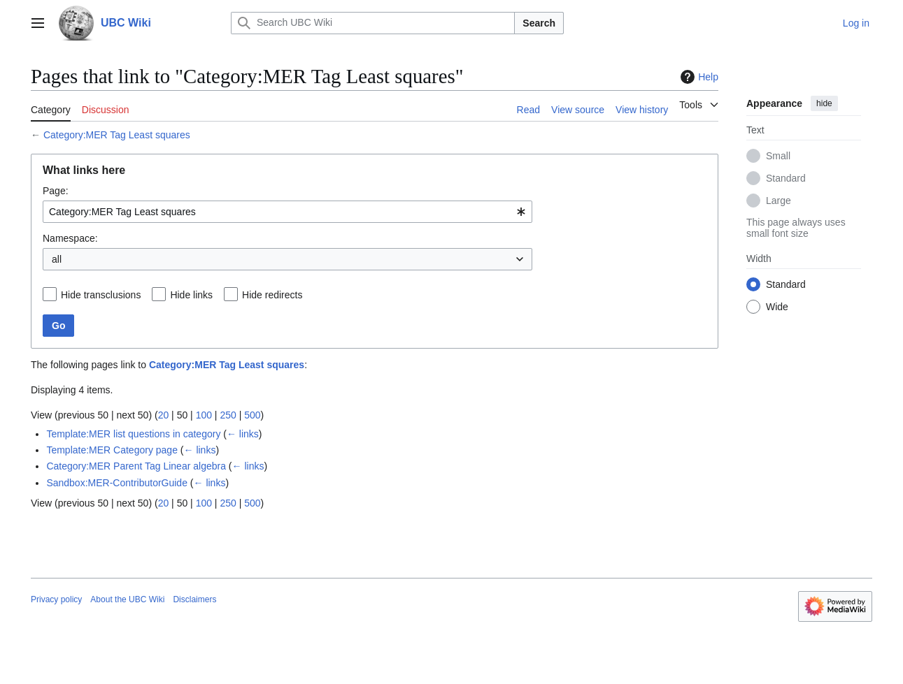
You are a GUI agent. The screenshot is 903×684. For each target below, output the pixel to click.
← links (243, 433)
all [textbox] (57, 259)
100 (204, 415)
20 (163, 415)
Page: (56, 190)
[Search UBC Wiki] (373, 23)
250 (228, 415)
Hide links (191, 294)
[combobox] (287, 212)
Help (697, 77)
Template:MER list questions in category (133, 433)
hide (824, 103)
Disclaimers (194, 599)
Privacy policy (56, 599)
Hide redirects (272, 294)
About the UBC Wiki (127, 599)
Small (778, 155)
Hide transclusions (101, 294)
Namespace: (70, 238)
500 (252, 415)
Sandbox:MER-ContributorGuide (116, 482)
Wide (777, 306)
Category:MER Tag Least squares (116, 134)
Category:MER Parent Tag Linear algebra (136, 466)
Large (778, 200)
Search (538, 23)
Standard (786, 178)
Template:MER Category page (112, 450)
